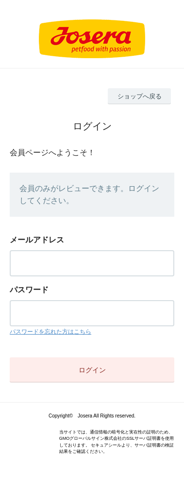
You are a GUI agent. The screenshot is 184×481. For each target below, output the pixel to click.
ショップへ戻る (139, 96)
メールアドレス (37, 240)
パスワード (29, 290)
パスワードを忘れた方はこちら (50, 331)
